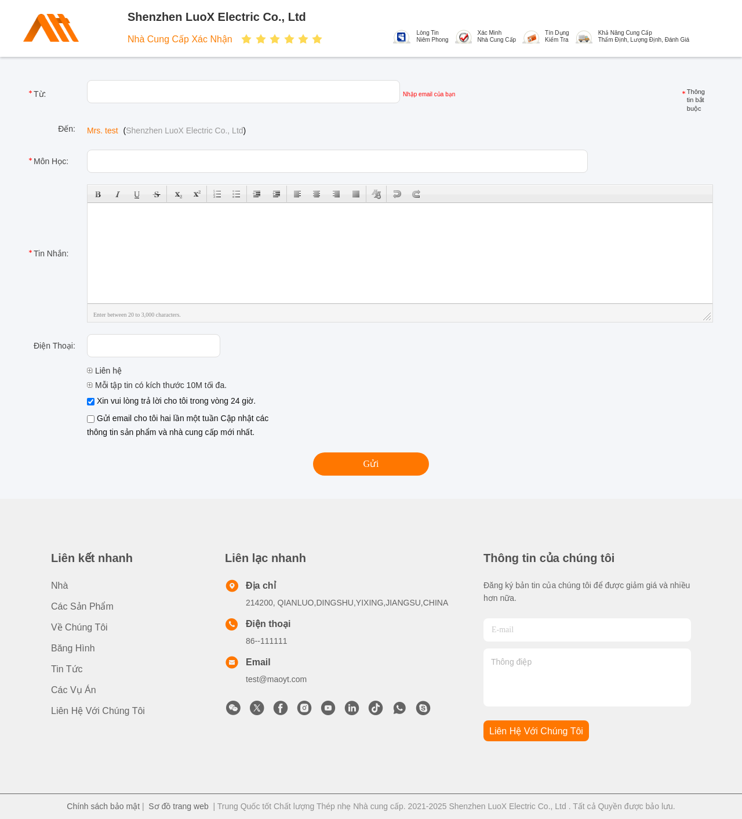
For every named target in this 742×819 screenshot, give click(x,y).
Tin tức (67, 669)
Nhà (59, 585)
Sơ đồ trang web (178, 806)
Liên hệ (104, 370)
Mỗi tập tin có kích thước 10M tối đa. (157, 385)
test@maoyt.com (276, 679)
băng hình (73, 648)
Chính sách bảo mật (103, 806)
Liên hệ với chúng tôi (98, 711)
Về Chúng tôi (79, 627)
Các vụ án (73, 690)
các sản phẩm (82, 606)
